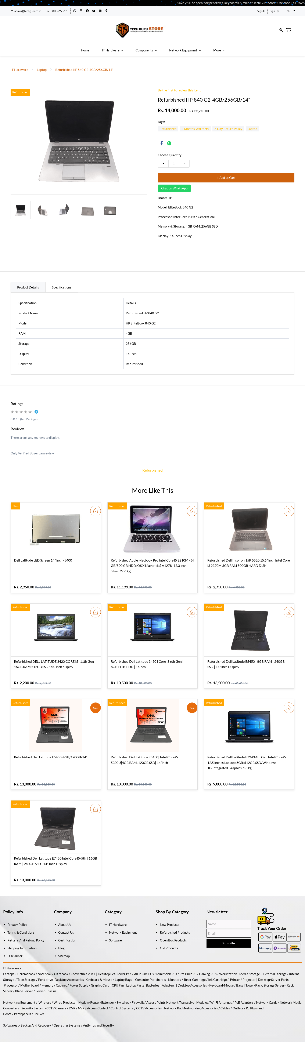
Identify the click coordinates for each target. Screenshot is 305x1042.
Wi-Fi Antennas (221, 998)
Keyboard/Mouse (221, 981)
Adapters (168, 981)
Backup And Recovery (36, 1021)
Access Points (156, 998)
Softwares (10, 1021)
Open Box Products (173, 936)
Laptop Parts (135, 981)
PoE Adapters (244, 998)
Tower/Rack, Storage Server (264, 981)
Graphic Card (100, 981)
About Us (64, 920)
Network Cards (266, 998)
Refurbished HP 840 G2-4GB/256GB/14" (84, 65)
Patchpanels (22, 1010)
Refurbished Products (175, 928)
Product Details (28, 283)
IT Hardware (20, 65)
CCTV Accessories (149, 1004)
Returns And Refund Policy (25, 936)
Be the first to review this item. (179, 86)
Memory (47, 981)
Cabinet (61, 981)
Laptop (41, 65)
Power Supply (78, 981)
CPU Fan (118, 981)
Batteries (152, 981)
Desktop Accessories (192, 981)
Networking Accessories (201, 1004)
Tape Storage (26, 975)
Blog (61, 944)
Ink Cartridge (217, 975)
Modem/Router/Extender (96, 998)
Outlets (238, 1004)
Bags (239, 981)
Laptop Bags (123, 975)
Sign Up (274, 11)
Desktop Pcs (106, 970)
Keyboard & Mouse (99, 975)
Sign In (261, 11)
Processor (11, 981)
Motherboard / (31, 981)
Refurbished (152, 466)
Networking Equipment (19, 998)
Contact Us (66, 928)
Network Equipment (123, 928)
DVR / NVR (77, 1004)
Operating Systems (67, 1021)
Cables (225, 1004)
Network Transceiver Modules (187, 998)
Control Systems (122, 1004)
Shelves (39, 1010)
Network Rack (174, 1004)
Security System (32, 1004)
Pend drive (46, 975)
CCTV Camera (56, 1004)
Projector (249, 975)
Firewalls (138, 998)
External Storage (275, 970)
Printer (235, 975)
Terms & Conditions (21, 928)
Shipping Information (21, 944)
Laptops (8, 970)
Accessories (75, 975)
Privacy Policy (17, 920)
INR (288, 11)
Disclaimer (14, 952)
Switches (123, 998)
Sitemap (64, 952)
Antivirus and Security (98, 1021)
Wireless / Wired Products (57, 998)
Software (115, 936)
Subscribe (228, 939)
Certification (67, 936)
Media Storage (250, 970)
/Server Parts (279, 975)
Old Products (169, 944)
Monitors (174, 975)
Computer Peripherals (150, 975)
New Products (169, 920)
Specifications (61, 283)
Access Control (97, 1004)
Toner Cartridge (195, 975)
